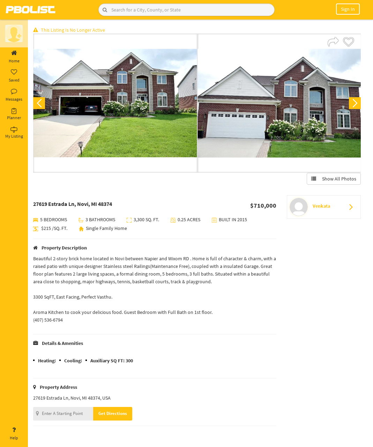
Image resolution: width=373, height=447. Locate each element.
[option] (115, 103)
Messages (14, 95)
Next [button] (355, 103)
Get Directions (112, 413)
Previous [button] (39, 103)
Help (14, 433)
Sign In (348, 9)
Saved (14, 76)
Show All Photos (333, 179)
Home (14, 56)
